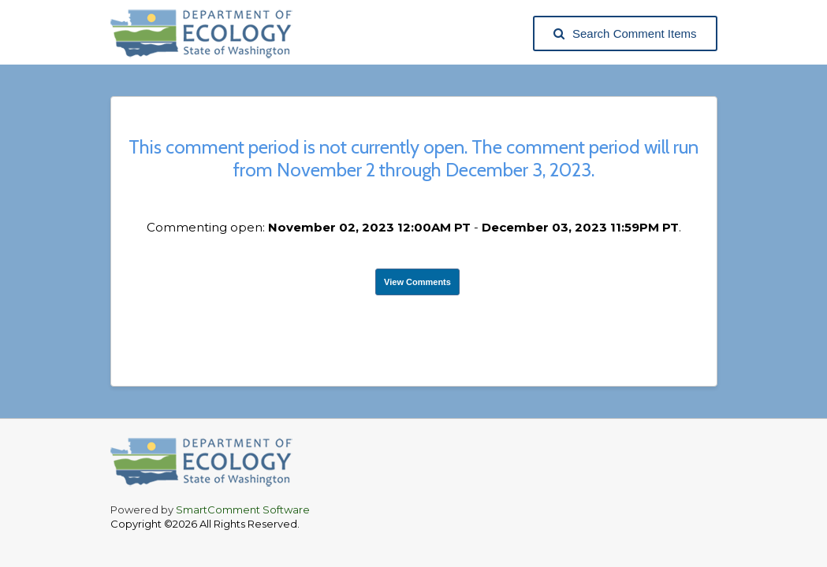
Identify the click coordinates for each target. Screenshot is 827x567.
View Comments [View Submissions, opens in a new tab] (417, 282)
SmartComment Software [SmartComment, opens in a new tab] (243, 509)
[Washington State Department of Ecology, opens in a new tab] (209, 33)
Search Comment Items (625, 33)
